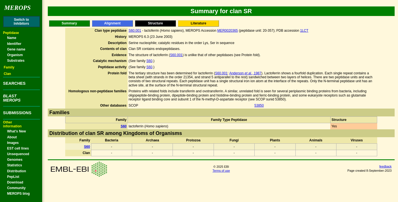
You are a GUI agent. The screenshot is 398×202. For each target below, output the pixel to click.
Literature (198, 23)
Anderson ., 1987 (245, 73)
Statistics (14, 165)
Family (9, 67)
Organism (15, 55)
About (12, 137)
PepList (13, 177)
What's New (16, 131)
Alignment (112, 23)
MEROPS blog (18, 194)
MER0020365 (227, 31)
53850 (259, 105)
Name (11, 38)
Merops (17, 7)
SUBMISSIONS (17, 113)
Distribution (16, 171)
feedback (385, 166)
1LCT (304, 31)
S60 (149, 61)
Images (13, 143)
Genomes (14, 160)
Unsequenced (18, 154)
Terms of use (221, 170)
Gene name (16, 49)
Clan (7, 74)
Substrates (15, 61)
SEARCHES (14, 83)
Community (16, 188)
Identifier (14, 44)
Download (15, 182)
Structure (155, 23)
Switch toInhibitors (21, 22)
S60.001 (134, 31)
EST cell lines (18, 148)
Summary (69, 23)
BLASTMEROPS (12, 98)
